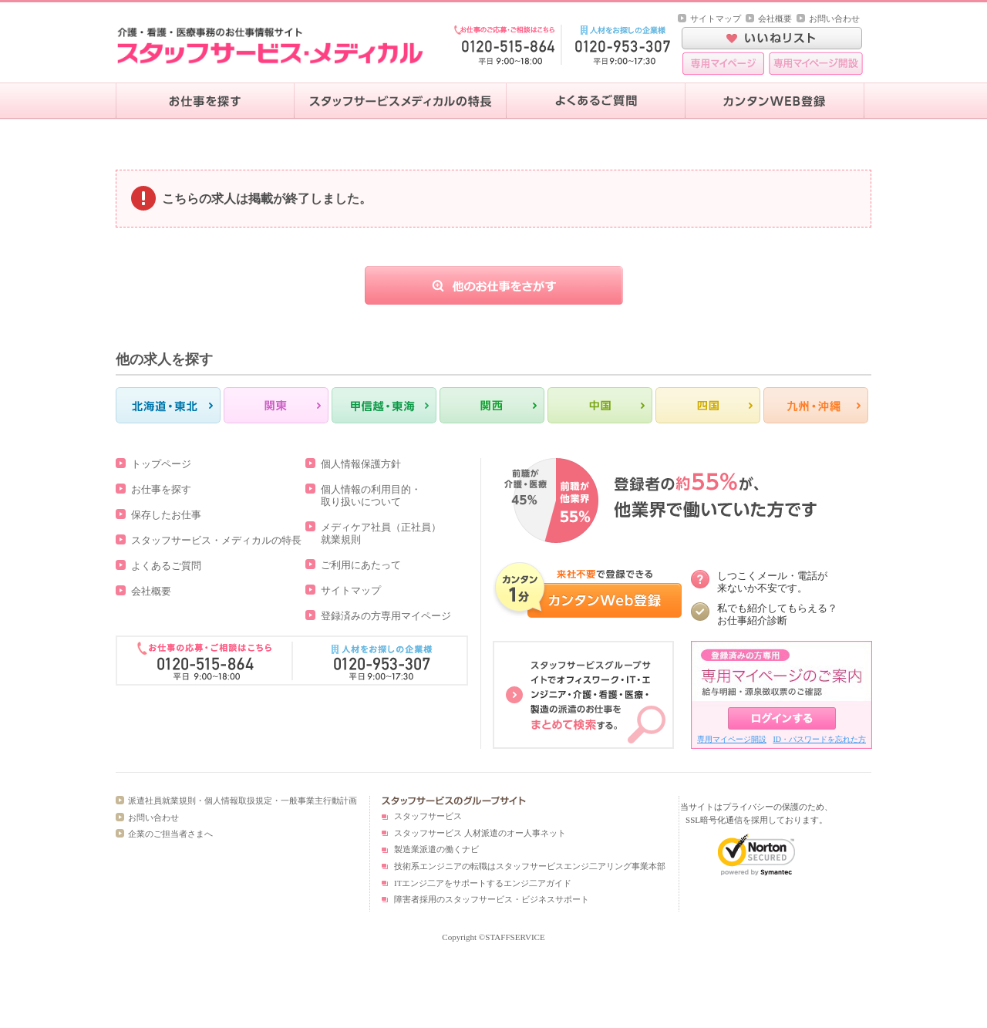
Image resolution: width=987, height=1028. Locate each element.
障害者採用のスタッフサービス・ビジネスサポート (491, 899)
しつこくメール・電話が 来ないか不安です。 (772, 582)
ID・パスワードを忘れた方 (819, 739)
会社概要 (775, 18)
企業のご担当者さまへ (170, 833)
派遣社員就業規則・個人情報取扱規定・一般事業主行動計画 (242, 800)
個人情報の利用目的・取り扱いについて (371, 495)
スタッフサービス (428, 816)
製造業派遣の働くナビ (436, 849)
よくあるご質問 (166, 565)
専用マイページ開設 (731, 739)
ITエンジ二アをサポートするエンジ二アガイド (482, 883)
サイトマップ (715, 18)
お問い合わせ (834, 18)
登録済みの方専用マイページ (386, 616)
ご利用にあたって (361, 565)
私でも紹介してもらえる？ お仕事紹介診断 (777, 614)
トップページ (161, 464)
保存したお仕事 (166, 515)
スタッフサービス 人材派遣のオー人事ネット (480, 833)
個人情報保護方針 (361, 464)
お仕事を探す (161, 489)
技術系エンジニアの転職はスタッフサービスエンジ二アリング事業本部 (529, 866)
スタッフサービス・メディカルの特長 (216, 540)
